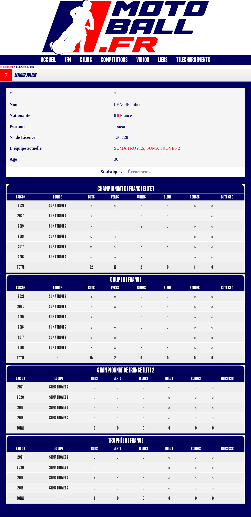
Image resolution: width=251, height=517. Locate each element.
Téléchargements (193, 59)
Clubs (86, 59)
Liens (163, 59)
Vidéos (142, 59)
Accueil (48, 59)
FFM (68, 59)
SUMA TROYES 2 (163, 148)
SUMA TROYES (129, 148)
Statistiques (111, 171)
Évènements (139, 171)
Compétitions (114, 59)
